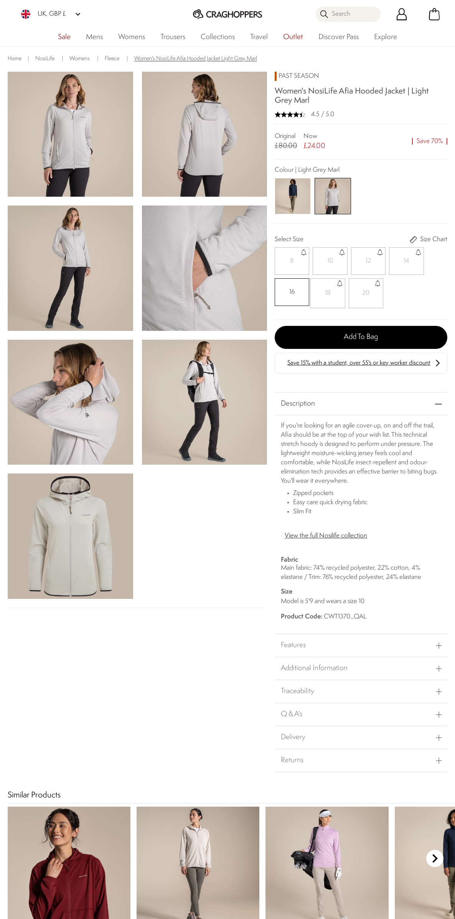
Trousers (172, 37)
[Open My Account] (402, 14)
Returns (292, 758)
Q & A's (291, 712)
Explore (385, 37)
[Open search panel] (348, 14)
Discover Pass (338, 37)
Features (293, 643)
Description (298, 401)
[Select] (291, 261)
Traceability (297, 689)
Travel (259, 37)
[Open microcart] (434, 14)
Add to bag (361, 335)
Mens (94, 37)
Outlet (293, 37)
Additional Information (314, 666)
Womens (131, 37)
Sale (64, 37)
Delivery (293, 735)
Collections (218, 37)
